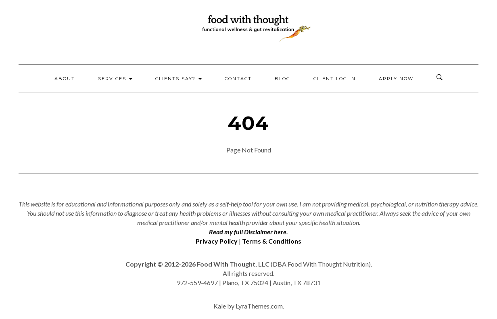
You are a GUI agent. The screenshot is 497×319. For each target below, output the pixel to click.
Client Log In (334, 78)
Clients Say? (178, 78)
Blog (282, 78)
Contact (238, 78)
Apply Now (396, 78)
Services (115, 78)
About (64, 78)
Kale (219, 306)
